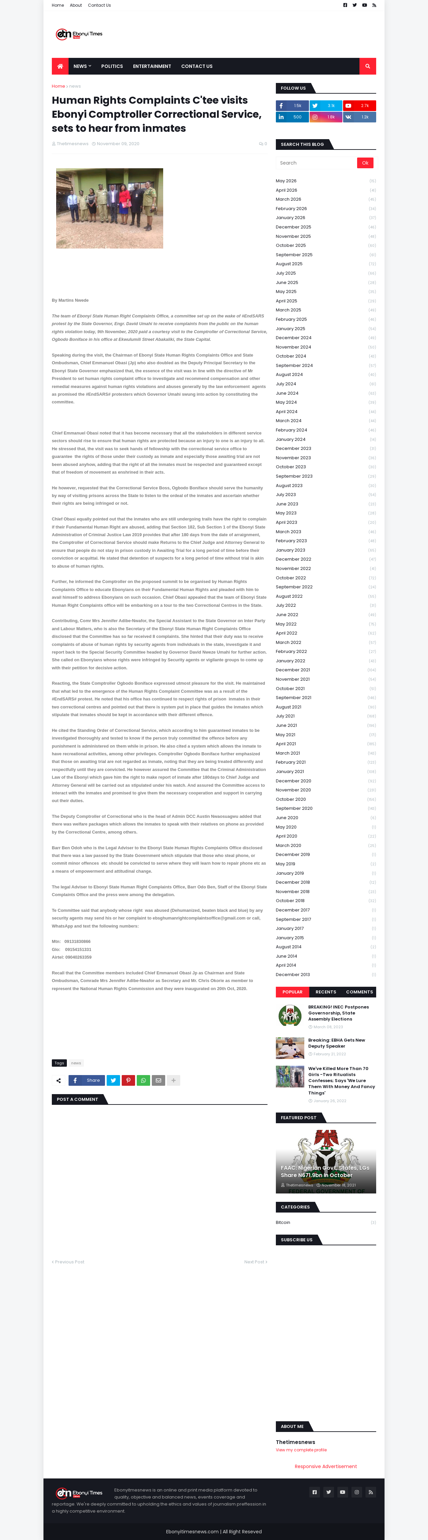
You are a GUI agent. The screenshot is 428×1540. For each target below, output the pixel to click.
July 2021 (326, 716)
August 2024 (326, 374)
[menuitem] (60, 66)
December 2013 (326, 974)
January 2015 (326, 938)
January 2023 (326, 550)
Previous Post (69, 1262)
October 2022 (326, 578)
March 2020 (326, 845)
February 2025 (326, 319)
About (76, 5)
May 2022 (326, 624)
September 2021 (326, 697)
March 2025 (326, 310)
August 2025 (326, 264)
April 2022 (326, 633)
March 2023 (326, 532)
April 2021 (326, 744)
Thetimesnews (295, 1442)
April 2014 (326, 965)
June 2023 (326, 504)
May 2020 (326, 827)
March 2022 (326, 642)
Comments (359, 992)
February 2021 (326, 762)
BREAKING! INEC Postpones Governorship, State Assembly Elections (338, 1013)
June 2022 (326, 614)
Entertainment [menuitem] (152, 66)
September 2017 (326, 919)
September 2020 (326, 808)
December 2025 (326, 227)
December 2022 (326, 559)
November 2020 (326, 790)
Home (58, 5)
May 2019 (326, 864)
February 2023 (326, 541)
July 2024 (326, 384)
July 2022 (326, 605)
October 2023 (326, 467)
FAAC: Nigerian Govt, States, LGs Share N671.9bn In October (325, 1171)
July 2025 (326, 273)
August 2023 (326, 485)
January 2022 (326, 661)
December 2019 (326, 854)
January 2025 (326, 328)
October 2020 (326, 799)
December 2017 (326, 910)
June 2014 (326, 956)
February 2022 (326, 651)
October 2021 (326, 688)
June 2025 (326, 282)
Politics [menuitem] (112, 66)
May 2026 (326, 181)
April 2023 (326, 522)
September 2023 (326, 476)
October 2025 (326, 245)
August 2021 (326, 707)
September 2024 (326, 365)
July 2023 (326, 494)
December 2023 (326, 448)
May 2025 (326, 291)
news (75, 86)
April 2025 (326, 301)
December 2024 (326, 338)
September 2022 (326, 587)
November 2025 (326, 236)
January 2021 (326, 771)
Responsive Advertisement (326, 1466)
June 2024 (326, 393)
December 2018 (326, 882)
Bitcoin (326, 1222)
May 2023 (326, 513)
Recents (326, 992)
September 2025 (326, 255)
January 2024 (326, 439)
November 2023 (326, 458)
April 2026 (326, 190)
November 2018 (326, 891)
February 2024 (326, 430)
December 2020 (326, 781)
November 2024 (326, 347)
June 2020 (326, 818)
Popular (293, 992)
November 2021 (326, 679)
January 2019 (326, 873)
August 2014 (326, 947)
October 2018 (326, 900)
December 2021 (326, 670)
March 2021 (326, 753)
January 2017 (326, 928)
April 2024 (326, 411)
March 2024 (326, 420)
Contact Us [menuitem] (197, 66)
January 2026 (326, 217)
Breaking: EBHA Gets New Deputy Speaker (336, 1043)
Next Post (254, 1262)
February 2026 (326, 208)
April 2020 (326, 836)
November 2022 (326, 568)
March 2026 (326, 199)
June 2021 (326, 725)
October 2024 (326, 356)
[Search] (317, 163)
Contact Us (99, 5)
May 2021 (326, 735)
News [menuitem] (80, 66)
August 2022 (326, 596)
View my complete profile (301, 1450)
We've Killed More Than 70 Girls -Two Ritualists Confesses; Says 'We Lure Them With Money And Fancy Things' (341, 1081)
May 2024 (326, 402)
